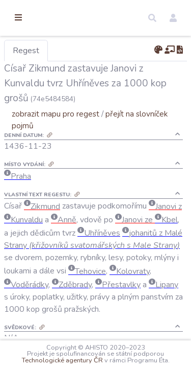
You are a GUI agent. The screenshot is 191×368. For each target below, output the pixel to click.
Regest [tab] (79, 50)
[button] (152, 18)
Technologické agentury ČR (138, 353)
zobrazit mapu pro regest (108, 128)
